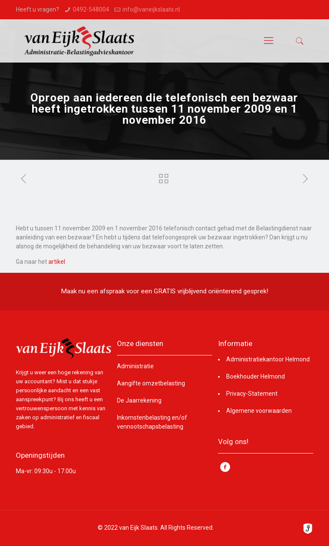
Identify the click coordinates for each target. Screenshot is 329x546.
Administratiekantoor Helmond (268, 359)
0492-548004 (91, 9)
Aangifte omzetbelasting (151, 383)
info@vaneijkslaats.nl (151, 9)
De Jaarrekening (139, 400)
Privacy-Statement (252, 393)
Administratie (135, 366)
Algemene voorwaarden (259, 410)
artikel (56, 261)
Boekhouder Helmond (255, 376)
